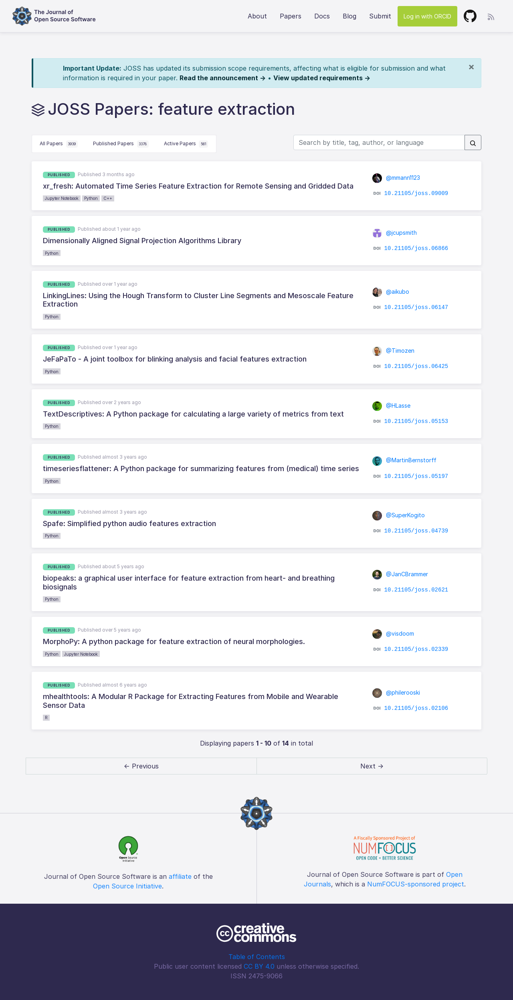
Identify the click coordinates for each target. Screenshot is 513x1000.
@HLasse (391, 405)
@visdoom (393, 633)
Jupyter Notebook (62, 198)
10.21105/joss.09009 (416, 193)
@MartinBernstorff (404, 460)
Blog (349, 16)
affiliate (180, 876)
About (257, 16)
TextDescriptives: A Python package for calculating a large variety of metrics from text (193, 414)
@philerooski (396, 692)
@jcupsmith (394, 232)
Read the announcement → (223, 78)
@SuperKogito (398, 515)
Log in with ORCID (427, 16)
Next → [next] (372, 766)
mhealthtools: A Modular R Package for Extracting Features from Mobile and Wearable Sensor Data (190, 700)
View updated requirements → (321, 78)
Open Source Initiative (127, 886)
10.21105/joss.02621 (416, 590)
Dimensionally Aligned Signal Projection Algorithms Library (142, 240)
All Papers (59, 144)
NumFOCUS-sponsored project (415, 884)
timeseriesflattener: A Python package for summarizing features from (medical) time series (201, 468)
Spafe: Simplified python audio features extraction (129, 523)
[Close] (471, 66)
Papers (290, 16)
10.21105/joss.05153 (416, 421)
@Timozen (393, 350)
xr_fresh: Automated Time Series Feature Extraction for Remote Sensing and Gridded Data (198, 186)
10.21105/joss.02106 (416, 708)
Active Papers (186, 144)
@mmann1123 (396, 177)
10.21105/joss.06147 (416, 307)
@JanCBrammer (400, 574)
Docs (322, 16)
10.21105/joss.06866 (416, 248)
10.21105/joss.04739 (416, 531)
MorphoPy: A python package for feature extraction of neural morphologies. (174, 641)
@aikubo (390, 291)
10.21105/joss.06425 (416, 366)
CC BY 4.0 (259, 966)
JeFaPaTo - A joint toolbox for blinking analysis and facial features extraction (175, 359)
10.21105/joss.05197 (416, 476)
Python (91, 198)
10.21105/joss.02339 (416, 649)
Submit (380, 16)
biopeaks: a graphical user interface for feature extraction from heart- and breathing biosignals (189, 582)
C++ (107, 198)
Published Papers (121, 144)
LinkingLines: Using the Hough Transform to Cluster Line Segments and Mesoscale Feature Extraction (198, 300)
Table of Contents (256, 957)
